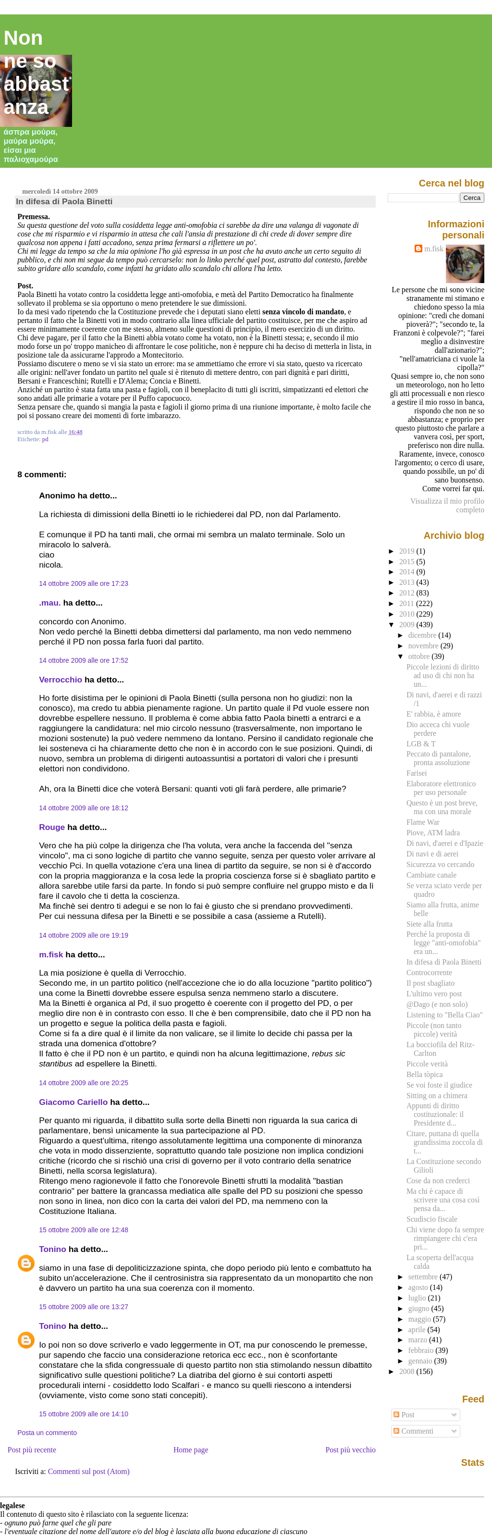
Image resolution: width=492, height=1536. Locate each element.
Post (404, 1415)
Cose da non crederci (438, 1181)
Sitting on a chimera (436, 1095)
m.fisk (51, 954)
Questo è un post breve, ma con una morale (442, 807)
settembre (424, 1277)
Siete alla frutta (429, 924)
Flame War (423, 822)
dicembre (423, 635)
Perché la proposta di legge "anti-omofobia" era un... (443, 942)
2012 (408, 593)
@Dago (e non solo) (437, 1004)
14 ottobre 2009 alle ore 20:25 (83, 1083)
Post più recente (32, 1450)
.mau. (50, 602)
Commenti (413, 1431)
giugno (419, 1308)
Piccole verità (427, 1064)
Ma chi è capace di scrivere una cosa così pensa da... (443, 1200)
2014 (408, 572)
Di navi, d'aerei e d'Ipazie (444, 843)
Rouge (52, 827)
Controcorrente (429, 972)
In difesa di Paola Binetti (64, 201)
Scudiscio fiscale (431, 1219)
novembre (424, 646)
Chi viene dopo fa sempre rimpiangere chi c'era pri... (445, 1238)
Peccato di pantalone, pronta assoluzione (438, 758)
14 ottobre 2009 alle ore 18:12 (83, 808)
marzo (418, 1340)
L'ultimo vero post (434, 994)
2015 (408, 561)
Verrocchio (60, 679)
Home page (191, 1450)
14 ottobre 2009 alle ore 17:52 (83, 660)
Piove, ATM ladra (433, 833)
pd (45, 439)
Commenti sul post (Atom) (89, 1471)
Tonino (52, 1249)
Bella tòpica (424, 1074)
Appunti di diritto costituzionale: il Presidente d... (435, 1114)
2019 (408, 551)
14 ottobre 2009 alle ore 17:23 (83, 583)
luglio (418, 1298)
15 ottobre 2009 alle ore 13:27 (83, 1307)
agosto (419, 1287)
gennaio (421, 1361)
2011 (407, 603)
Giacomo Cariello (73, 1102)
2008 (408, 1371)
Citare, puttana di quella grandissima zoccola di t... (444, 1142)
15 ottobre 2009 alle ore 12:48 (83, 1230)
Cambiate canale (431, 875)
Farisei (416, 773)
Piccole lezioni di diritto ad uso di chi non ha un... (442, 675)
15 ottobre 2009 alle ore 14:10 (83, 1414)
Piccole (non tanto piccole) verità (433, 1029)
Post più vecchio (350, 1450)
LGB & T (421, 744)
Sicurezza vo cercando (440, 864)
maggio (420, 1319)
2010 (408, 614)
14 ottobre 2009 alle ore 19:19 (83, 935)
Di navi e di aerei (432, 854)
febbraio (421, 1350)
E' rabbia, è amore (433, 714)
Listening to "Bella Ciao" (444, 1015)
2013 (408, 582)
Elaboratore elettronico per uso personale (441, 788)
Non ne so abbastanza (36, 72)
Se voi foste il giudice (439, 1085)
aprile (418, 1329)
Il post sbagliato (430, 983)
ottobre (420, 656)
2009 (408, 624)
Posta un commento (47, 1433)
